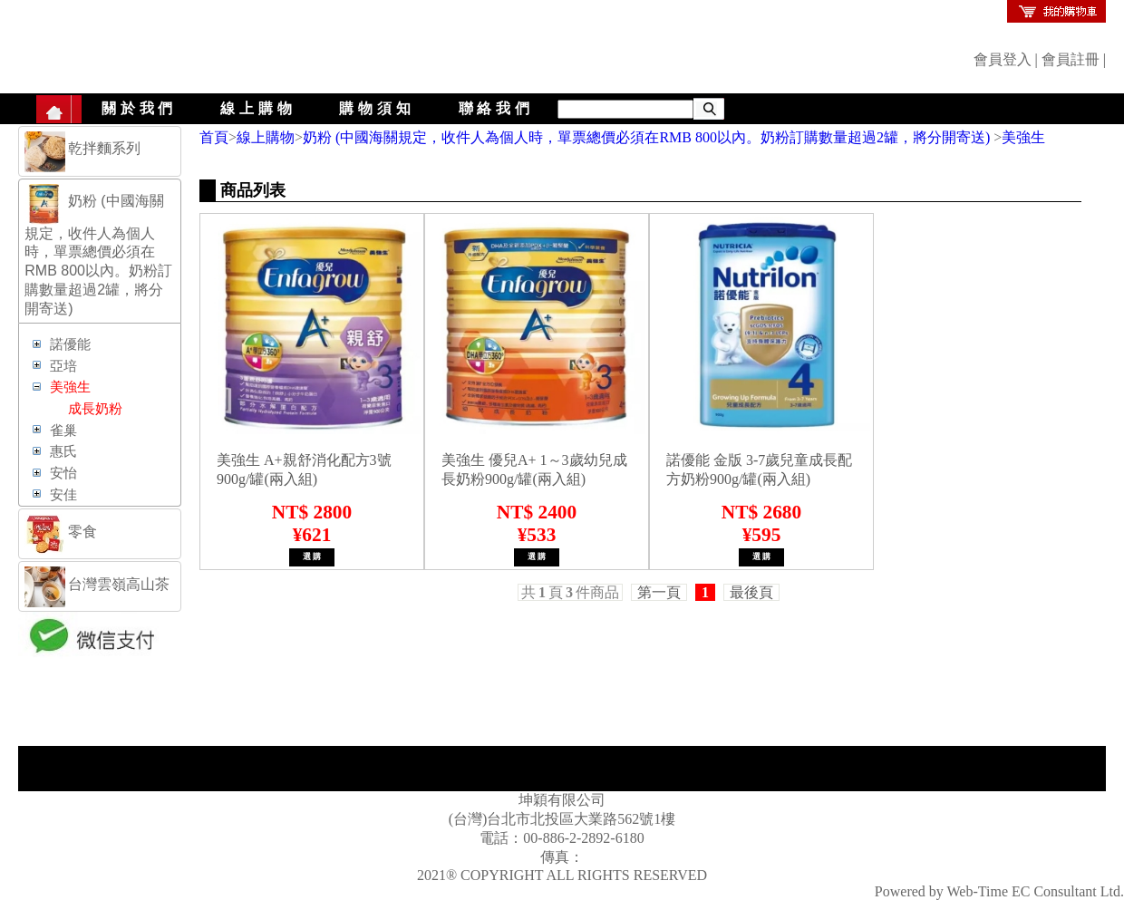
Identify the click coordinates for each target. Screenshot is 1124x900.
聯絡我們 (496, 108)
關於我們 (139, 108)
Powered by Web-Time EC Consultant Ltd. (999, 891)
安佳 (63, 495)
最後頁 (751, 592)
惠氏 (63, 451)
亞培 (63, 366)
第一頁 (659, 592)
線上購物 (258, 108)
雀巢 (63, 430)
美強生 (1023, 137)
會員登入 (1003, 59)
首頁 (213, 137)
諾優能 (70, 344)
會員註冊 (1071, 59)
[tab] (99, 151)
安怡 (63, 473)
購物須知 (376, 108)
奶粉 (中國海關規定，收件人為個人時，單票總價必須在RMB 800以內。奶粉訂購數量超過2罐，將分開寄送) (648, 137)
